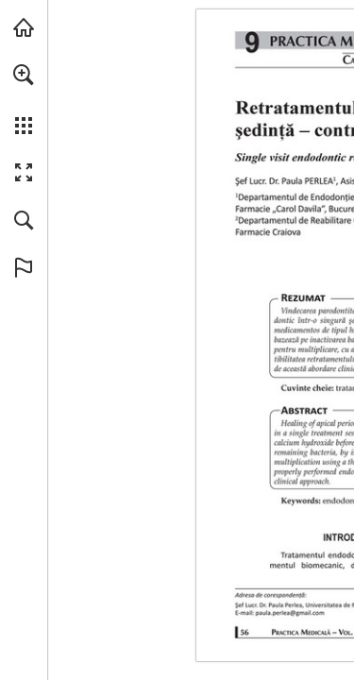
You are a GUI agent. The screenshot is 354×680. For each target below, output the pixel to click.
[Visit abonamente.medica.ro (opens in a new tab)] (23, 27)
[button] (23, 74)
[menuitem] (23, 99)
